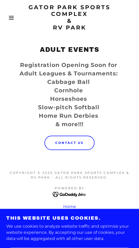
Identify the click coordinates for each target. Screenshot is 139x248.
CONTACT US (69, 143)
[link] (70, 17)
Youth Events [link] (70, 220)
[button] (9, 18)
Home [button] (69, 206)
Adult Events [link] (69, 213)
